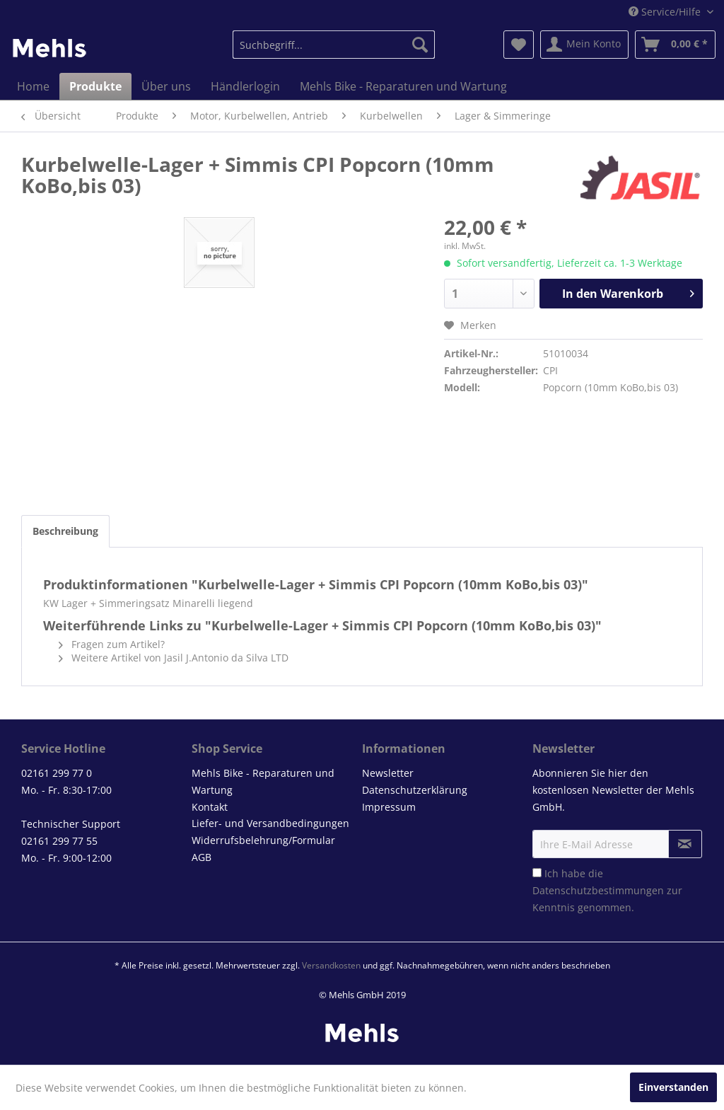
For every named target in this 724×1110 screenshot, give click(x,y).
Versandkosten (331, 965)
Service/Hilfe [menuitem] (666, 11)
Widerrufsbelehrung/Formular (263, 840)
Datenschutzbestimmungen (598, 890)
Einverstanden (673, 1087)
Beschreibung (65, 531)
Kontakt (210, 807)
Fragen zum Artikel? (112, 644)
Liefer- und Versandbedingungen (270, 823)
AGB (201, 857)
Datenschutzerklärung (414, 790)
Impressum (389, 807)
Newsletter (388, 773)
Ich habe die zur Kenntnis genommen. (607, 890)
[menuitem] (334, 44)
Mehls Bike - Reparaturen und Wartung (263, 781)
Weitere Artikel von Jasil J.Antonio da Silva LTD (173, 657)
